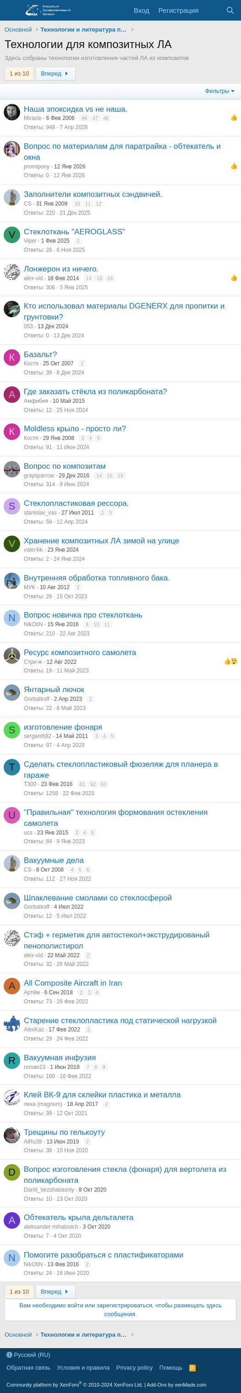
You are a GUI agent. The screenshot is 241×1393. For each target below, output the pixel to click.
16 (110, 278)
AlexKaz (34, 1029)
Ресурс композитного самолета (80, 652)
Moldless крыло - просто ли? (75, 428)
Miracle (33, 118)
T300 (30, 784)
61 (82, 784)
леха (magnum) (43, 1104)
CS (28, 204)
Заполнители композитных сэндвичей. (93, 194)
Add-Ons (156, 1385)
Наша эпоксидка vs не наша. (75, 109)
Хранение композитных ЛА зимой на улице (101, 541)
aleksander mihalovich (51, 1227)
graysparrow (39, 475)
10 (77, 203)
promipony (36, 166)
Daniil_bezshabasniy (49, 1190)
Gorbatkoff (36, 699)
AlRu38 (33, 1141)
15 (99, 278)
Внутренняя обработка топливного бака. (97, 578)
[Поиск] (230, 10)
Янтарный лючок (54, 689)
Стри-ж (33, 662)
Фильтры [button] (217, 90)
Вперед (56, 73)
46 (84, 118)
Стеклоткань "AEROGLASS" (74, 232)
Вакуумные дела (54, 860)
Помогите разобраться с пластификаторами (104, 1255)
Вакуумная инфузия (60, 1057)
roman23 (34, 1067)
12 (98, 203)
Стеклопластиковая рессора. (76, 503)
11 (88, 203)
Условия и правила (83, 1367)
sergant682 (37, 736)
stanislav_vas (40, 513)
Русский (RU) (28, 1354)
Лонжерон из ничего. (61, 269)
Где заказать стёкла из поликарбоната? (95, 391)
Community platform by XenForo (74, 1385)
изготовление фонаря (63, 727)
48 (106, 118)
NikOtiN (33, 624)
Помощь (170, 1367)
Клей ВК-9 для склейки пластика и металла (102, 1094)
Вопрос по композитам (65, 466)
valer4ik (33, 550)
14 (89, 278)
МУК (29, 587)
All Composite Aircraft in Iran (73, 983)
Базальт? (40, 354)
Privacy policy (134, 1367)
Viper (30, 241)
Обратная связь (28, 1367)
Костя (31, 363)
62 (93, 784)
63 (103, 784)
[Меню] (12, 10)
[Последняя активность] (212, 10)
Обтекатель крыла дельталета (78, 1217)
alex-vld (33, 278)
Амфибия (36, 401)
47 (95, 118)
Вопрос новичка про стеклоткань (83, 615)
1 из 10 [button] (19, 73)
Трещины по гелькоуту (64, 1132)
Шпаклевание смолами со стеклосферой (98, 898)
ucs (28, 832)
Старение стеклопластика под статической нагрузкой (120, 1020)
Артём (32, 992)
